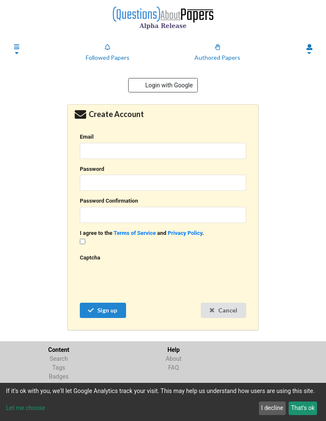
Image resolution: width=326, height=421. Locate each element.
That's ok (303, 407)
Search (59, 358)
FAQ (173, 367)
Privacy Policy (185, 233)
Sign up (102, 310)
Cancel (222, 310)
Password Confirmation (109, 201)
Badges (59, 376)
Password (92, 169)
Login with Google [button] (168, 85)
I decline (272, 407)
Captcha (90, 257)
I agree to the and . (142, 233)
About (173, 358)
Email (86, 137)
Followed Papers (107, 52)
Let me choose (25, 407)
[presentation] (144, 280)
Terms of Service (135, 233)
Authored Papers (217, 52)
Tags (58, 367)
